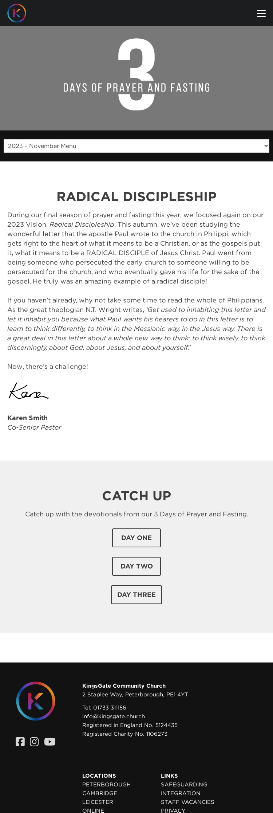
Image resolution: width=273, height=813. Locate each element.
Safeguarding (184, 784)
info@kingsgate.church (113, 716)
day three (136, 594)
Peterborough (106, 784)
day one (136, 538)
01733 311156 (109, 707)
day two (136, 566)
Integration (181, 793)
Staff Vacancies (187, 802)
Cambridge (99, 793)
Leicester (97, 802)
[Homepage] (22, 13)
